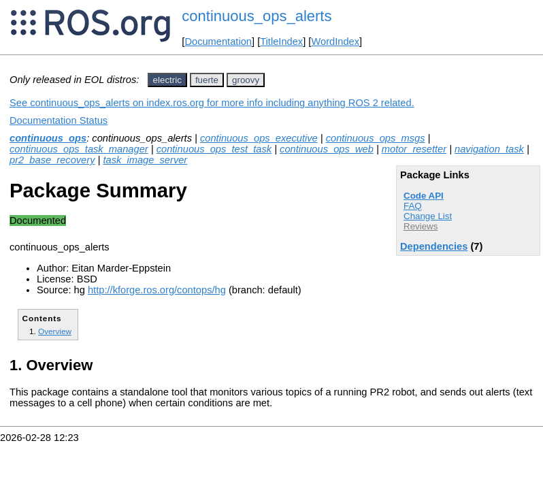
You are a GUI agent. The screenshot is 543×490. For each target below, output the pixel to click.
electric (167, 80)
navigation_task (489, 149)
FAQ (413, 206)
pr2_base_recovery (52, 159)
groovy (245, 80)
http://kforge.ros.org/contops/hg (157, 289)
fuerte (206, 80)
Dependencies (433, 246)
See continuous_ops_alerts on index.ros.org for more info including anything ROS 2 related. (212, 102)
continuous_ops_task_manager (79, 149)
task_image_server (145, 159)
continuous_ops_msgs (375, 138)
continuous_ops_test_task (214, 149)
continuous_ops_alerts (256, 15)
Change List (428, 216)
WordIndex (335, 41)
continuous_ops (48, 138)
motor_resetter (414, 149)
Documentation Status (59, 120)
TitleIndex (281, 41)
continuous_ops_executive (259, 138)
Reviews (421, 226)
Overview (54, 331)
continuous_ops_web (327, 149)
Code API (424, 196)
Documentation (218, 41)
